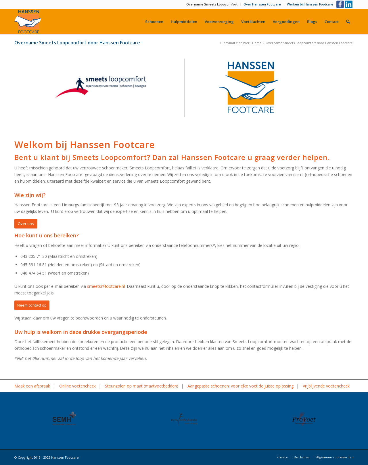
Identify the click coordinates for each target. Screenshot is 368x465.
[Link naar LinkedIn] (349, 4)
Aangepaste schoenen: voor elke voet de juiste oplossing (240, 386)
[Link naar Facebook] (340, 4)
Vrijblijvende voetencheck (326, 386)
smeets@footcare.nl (106, 286)
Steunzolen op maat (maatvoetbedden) (141, 386)
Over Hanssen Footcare (262, 4)
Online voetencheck (77, 386)
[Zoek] (348, 21)
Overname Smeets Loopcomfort (211, 4)
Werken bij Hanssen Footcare (310, 4)
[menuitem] (212, 4)
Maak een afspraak (32, 386)
